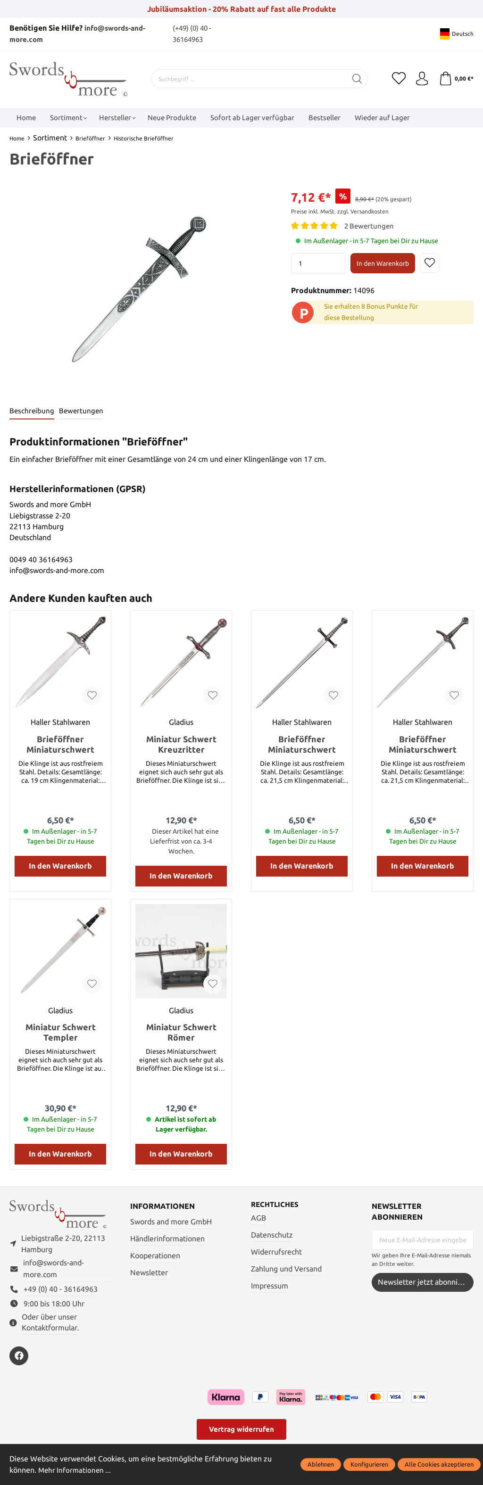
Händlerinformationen (167, 1239)
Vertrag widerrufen (241, 1430)
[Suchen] (357, 78)
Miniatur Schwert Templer (60, 1032)
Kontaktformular (49, 1329)
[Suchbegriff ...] (249, 78)
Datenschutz (272, 1235)
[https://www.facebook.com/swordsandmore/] (18, 1356)
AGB (258, 1218)
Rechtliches (276, 1204)
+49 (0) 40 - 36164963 (61, 1290)
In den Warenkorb (383, 263)
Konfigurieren (369, 1464)
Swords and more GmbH (171, 1222)
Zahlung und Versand (286, 1269)
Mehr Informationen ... (76, 1470)
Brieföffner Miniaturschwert (60, 744)
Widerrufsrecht (276, 1252)
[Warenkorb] (456, 78)
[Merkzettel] (398, 78)
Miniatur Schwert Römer (181, 1032)
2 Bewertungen (370, 226)
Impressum (269, 1286)
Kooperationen (155, 1256)
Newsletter (149, 1273)
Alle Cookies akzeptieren (439, 1464)
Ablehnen (321, 1464)
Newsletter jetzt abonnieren (425, 1282)
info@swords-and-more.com (53, 1270)
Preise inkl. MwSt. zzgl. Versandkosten (340, 211)
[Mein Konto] (422, 78)
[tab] (32, 411)
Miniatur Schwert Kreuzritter (181, 744)
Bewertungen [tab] (83, 411)
